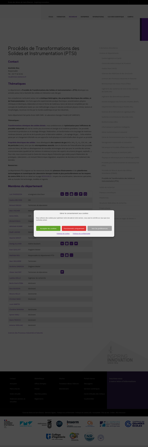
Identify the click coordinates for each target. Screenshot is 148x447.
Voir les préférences (100, 228)
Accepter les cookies (48, 228)
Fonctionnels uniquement (74, 228)
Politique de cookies (63, 234)
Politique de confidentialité (81, 234)
